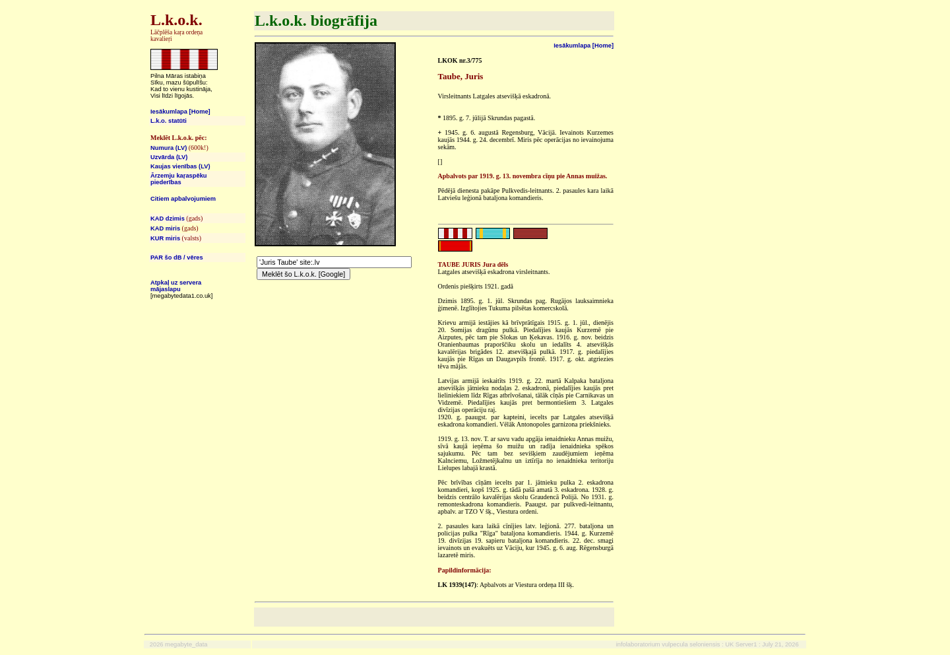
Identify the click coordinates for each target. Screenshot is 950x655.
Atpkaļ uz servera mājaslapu (175, 286)
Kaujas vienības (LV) (180, 166)
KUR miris (165, 238)
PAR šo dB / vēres (176, 257)
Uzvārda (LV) (168, 157)
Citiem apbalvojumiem (183, 198)
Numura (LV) (168, 148)
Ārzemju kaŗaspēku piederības (178, 179)
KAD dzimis (167, 218)
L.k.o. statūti (168, 121)
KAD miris (165, 228)
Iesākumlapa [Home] (180, 111)
